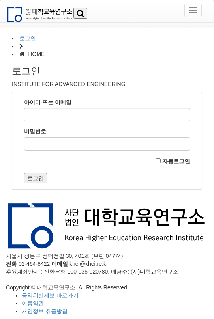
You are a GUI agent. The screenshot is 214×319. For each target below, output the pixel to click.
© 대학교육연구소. (54, 287)
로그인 (27, 38)
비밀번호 (35, 131)
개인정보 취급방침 (45, 311)
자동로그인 (173, 161)
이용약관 (33, 303)
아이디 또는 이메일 (47, 102)
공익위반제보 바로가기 (50, 295)
